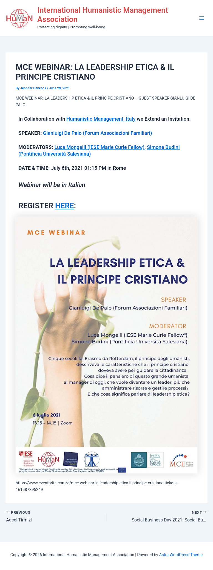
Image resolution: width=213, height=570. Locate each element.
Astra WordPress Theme (181, 554)
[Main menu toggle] (201, 18)
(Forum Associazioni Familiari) (117, 133)
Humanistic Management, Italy (100, 119)
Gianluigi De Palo (62, 133)
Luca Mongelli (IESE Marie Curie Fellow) (99, 147)
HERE (64, 205)
